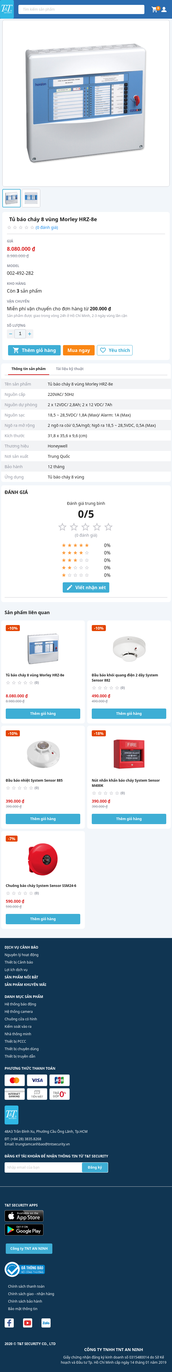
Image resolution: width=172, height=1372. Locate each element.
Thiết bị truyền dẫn (20, 1056)
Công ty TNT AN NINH (29, 1248)
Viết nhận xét (86, 587)
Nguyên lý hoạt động (22, 954)
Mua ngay (79, 350)
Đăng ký (95, 1167)
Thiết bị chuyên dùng (22, 1048)
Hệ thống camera (19, 1011)
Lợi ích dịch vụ (16, 969)
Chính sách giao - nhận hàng (31, 1293)
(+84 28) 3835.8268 (26, 1138)
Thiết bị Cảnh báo (19, 962)
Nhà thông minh (18, 1034)
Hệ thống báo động (20, 1004)
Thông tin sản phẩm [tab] (29, 368)
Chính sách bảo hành (25, 1301)
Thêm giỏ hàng (34, 350)
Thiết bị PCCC (15, 1041)
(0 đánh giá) (47, 227)
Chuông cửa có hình (21, 1019)
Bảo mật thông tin (22, 1308)
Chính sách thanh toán (26, 1286)
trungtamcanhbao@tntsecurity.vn (42, 1144)
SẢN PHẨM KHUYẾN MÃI (25, 984)
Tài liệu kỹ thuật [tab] (70, 368)
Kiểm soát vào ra (18, 1026)
